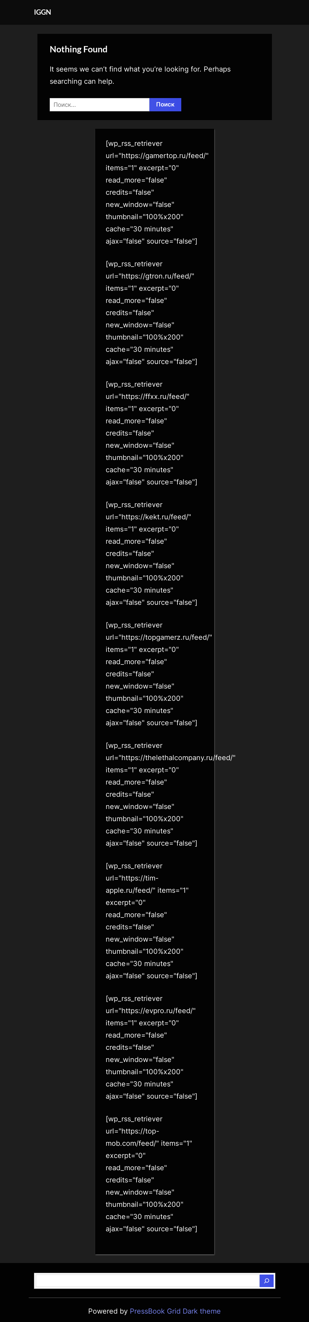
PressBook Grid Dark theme (175, 1311)
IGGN (42, 12)
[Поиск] (267, 1281)
